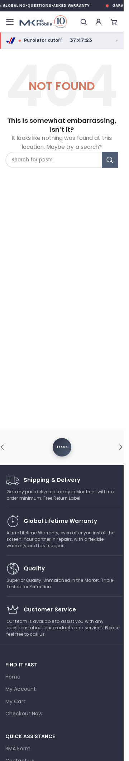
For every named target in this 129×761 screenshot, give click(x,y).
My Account (20, 688)
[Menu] (9, 21)
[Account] (98, 21)
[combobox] (61, 160)
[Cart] (113, 21)
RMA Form (17, 748)
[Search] (83, 21)
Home (12, 676)
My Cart (15, 701)
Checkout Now (23, 713)
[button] (121, 447)
